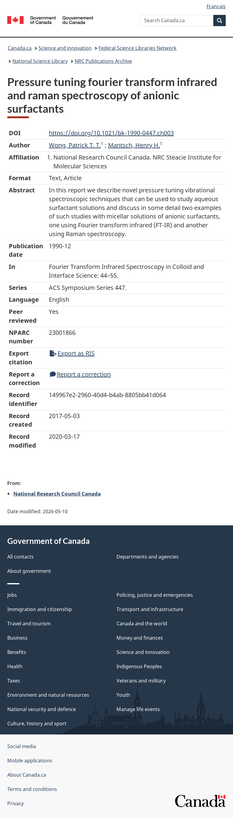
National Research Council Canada (57, 493)
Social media (21, 746)
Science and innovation (65, 48)
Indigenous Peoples (139, 666)
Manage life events (138, 709)
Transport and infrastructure (149, 609)
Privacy (15, 803)
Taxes (13, 680)
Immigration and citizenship (39, 609)
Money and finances (139, 637)
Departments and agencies (147, 556)
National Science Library (40, 61)
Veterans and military (141, 680)
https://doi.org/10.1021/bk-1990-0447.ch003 (111, 133)
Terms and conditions (32, 789)
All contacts (20, 556)
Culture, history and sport (36, 723)
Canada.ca (20, 48)
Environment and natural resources (48, 695)
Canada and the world (141, 623)
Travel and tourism (29, 623)
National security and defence (41, 709)
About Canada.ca (26, 775)
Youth (123, 695)
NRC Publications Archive (103, 61)
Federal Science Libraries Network (138, 48)
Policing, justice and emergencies (154, 595)
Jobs (12, 595)
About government (29, 571)
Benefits (16, 652)
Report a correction (80, 374)
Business (17, 637)
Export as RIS (72, 353)
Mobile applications (29, 760)
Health (14, 666)
